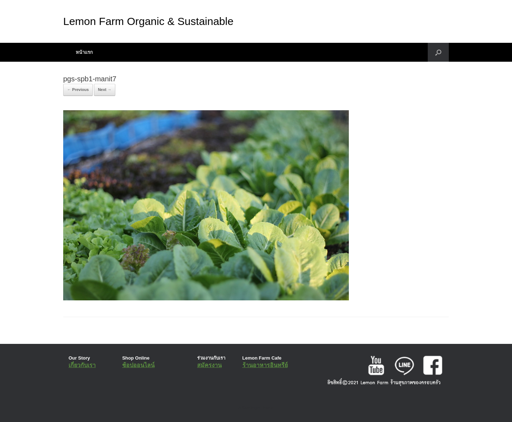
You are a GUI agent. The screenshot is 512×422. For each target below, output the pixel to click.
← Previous (78, 89)
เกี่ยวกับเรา (82, 365)
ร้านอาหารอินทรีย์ (265, 365)
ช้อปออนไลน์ (138, 365)
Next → (104, 89)
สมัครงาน (209, 365)
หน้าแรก (84, 52)
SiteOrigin (251, 408)
